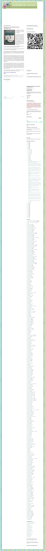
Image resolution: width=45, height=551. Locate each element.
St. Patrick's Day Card (30, 471)
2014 (28, 208)
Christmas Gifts (29, 321)
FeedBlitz (31, 90)
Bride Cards (28, 297)
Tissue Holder (29, 501)
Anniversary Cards (29, 277)
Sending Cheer (29, 461)
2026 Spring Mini (29, 271)
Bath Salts (28, 284)
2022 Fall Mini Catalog (30, 251)
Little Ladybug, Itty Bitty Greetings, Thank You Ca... (34, 200)
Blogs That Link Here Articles (30, 292)
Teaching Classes (29, 486)
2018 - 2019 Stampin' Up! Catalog (31, 233)
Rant (27, 450)
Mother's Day (29, 410)
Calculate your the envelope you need (31, 540)
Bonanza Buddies (29, 293)
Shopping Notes (29, 464)
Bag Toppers (28, 282)
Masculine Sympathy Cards (30, 397)
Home (14, 96)
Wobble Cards (29, 518)
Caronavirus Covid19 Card (30, 312)
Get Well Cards (29, 360)
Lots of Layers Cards (29, 390)
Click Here (28, 543)
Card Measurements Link (30, 309)
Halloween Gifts (29, 372)
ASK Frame (28, 278)
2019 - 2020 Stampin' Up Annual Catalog (32, 237)
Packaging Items (29, 428)
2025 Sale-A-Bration (29, 266)
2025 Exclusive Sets (29, 264)
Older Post (22, 96)
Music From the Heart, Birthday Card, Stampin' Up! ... (34, 189)
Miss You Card (29, 405)
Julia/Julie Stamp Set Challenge (31, 383)
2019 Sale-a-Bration (29, 240)
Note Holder (28, 418)
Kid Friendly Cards (29, 386)
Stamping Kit (28, 476)
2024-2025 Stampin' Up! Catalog (31, 263)
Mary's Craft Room (29, 529)
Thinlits (28, 499)
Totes (28, 502)
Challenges (28, 316)
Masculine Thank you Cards (30, 398)
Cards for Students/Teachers (30, 311)
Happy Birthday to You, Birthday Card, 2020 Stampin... (34, 172)
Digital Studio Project (29, 339)
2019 (28, 203)
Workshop (28, 519)
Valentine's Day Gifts (29, 506)
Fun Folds (28, 356)
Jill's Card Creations (29, 525)
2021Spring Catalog (29, 250)
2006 (28, 217)
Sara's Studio (29, 532)
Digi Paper (28, 338)
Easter (28, 342)
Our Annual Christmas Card (30, 427)
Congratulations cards (30, 329)
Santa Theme (29, 457)
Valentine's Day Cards (30, 505)
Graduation (28, 367)
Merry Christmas (29, 401)
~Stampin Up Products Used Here (31, 222)
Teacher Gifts (29, 485)
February (29, 160)
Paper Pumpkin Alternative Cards (31, 431)
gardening (28, 358)
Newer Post (5, 96)
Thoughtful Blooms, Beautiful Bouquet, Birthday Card (34, 161)
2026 (28, 142)
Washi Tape (28, 509)
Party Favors (28, 432)
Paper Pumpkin (29, 430)
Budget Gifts (28, 299)
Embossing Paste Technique (30, 345)
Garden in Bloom (29, 357)
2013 (28, 209)
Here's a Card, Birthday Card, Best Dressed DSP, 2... (34, 182)
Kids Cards (28, 387)
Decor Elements (29, 336)
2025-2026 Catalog (29, 268)
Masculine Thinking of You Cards (31, 399)
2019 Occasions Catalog (30, 239)
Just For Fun (28, 385)
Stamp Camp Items (29, 473)
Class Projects (29, 325)
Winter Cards (29, 517)
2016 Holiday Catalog (30, 225)
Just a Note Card (29, 384)
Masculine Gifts (29, 396)
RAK (27, 448)
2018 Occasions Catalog (30, 235)
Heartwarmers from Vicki (30, 523)
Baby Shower (29, 281)
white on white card (29, 515)
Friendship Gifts (29, 354)
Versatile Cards (29, 507)
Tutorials (28, 504)
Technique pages (29, 488)
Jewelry (28, 382)
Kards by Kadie (29, 526)
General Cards (29, 359)
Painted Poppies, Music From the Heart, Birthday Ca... (34, 164)
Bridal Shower (29, 296)
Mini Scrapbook (29, 403)
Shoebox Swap (29, 463)
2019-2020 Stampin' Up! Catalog (31, 241)
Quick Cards (28, 447)
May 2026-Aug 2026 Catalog (30, 400)
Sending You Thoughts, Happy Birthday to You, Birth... (34, 169)
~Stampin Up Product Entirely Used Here (32, 220)
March (29, 159)
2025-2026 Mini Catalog (30, 269)
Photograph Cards (29, 440)
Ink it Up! (28, 524)
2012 (28, 210)
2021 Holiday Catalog (30, 247)
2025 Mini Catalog (29, 265)
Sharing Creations (29, 462)
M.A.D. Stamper (29, 528)
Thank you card (29, 492)
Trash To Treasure (29, 503)
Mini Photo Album (29, 402)
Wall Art (28, 508)
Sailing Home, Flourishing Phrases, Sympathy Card (34, 163)
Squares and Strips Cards (30, 470)
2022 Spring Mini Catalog (30, 254)
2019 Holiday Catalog (30, 238)
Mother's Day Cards (29, 411)
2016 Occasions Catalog (30, 226)
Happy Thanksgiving (29, 374)
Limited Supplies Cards (30, 389)
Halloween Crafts (29, 371)
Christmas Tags (29, 324)
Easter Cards (29, 343)
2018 (28, 204)
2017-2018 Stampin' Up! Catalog (31, 232)
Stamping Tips (29, 478)
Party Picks (28, 434)
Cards (28, 310)
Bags (28, 283)
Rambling (28, 449)
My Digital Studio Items (30, 413)
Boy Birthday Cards (29, 295)
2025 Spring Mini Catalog (30, 267)
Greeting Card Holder (30, 369)
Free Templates (29, 352)
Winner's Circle (29, 516)
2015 (28, 207)
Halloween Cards (29, 370)
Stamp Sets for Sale (29, 474)
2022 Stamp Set (29, 255)
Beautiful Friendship (29, 286)
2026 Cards (28, 270)
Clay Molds (28, 326)
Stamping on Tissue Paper (30, 477)
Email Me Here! (28, 71)
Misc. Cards (28, 404)
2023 (28, 145)
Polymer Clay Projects (30, 443)
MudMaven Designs (29, 530)
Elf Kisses (28, 344)
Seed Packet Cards (29, 460)
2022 (28, 146)
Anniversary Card (29, 276)
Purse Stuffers (29, 445)
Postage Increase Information (31, 444)
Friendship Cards (29, 353)
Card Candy (28, 306)
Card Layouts (29, 307)
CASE (28, 313)
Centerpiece (28, 315)
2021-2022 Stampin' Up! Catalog (31, 249)
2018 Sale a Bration (29, 236)
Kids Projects (29, 388)
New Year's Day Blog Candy (30, 416)
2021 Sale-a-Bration (29, 248)
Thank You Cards (29, 493)
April (28, 158)
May (28, 157)
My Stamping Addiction (30, 531)
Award (28, 279)
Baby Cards (28, 280)
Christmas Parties (29, 323)
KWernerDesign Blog (29, 527)
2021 (28, 147)
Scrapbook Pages (29, 459)
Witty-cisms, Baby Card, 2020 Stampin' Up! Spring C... (34, 178)
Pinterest (28, 74)
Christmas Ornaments (30, 322)
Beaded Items (29, 285)
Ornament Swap (29, 426)
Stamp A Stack (29, 472)
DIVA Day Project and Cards (30, 340)
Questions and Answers (30, 446)
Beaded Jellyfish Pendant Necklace (32, 162)
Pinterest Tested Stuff (30, 441)
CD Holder (28, 314)
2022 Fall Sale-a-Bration (30, 252)
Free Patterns (29, 351)
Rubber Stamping (29, 455)
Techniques (28, 490)
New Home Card (29, 415)
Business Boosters (29, 300)
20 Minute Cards (29, 224)
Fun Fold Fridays (29, 355)
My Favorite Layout (29, 414)
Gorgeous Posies (29, 366)
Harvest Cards (29, 375)
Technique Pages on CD (30, 489)
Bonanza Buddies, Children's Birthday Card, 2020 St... (34, 179)
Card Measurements (29, 308)
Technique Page (29, 487)
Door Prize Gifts (29, 341)
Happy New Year (29, 373)
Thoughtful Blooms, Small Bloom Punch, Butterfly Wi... (34, 183)
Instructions (28, 381)
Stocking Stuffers (29, 479)
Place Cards (28, 442)
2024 (28, 144)
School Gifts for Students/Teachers (31, 458)
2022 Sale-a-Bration (29, 253)
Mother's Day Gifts (29, 412)
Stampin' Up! (28, 475)
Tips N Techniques (29, 500)
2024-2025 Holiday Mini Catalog (31, 262)
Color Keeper (29, 327)
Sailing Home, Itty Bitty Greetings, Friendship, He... (34, 167)
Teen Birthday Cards (29, 491)
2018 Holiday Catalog (30, 234)
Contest (28, 330)
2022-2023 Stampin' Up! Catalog (31, 256)
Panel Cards (28, 429)
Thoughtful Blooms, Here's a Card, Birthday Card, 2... (34, 168)
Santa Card (28, 456)
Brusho (28, 298)
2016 (28, 206)
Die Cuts (28, 337)
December (29, 149)
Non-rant (28, 417)
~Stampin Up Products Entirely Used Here (32, 221)
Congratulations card (29, 328)
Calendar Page (29, 301)
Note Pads (28, 419)
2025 (28, 143)
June (28, 156)
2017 (28, 205)
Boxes (28, 294)
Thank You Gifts (29, 494)
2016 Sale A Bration (29, 227)
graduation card (29, 368)
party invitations (29, 433)
